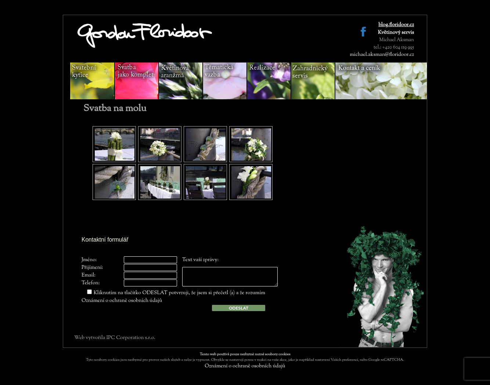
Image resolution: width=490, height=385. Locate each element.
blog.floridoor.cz (396, 25)
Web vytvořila (90, 338)
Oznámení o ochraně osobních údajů (122, 300)
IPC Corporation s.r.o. (130, 338)
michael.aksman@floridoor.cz (382, 54)
